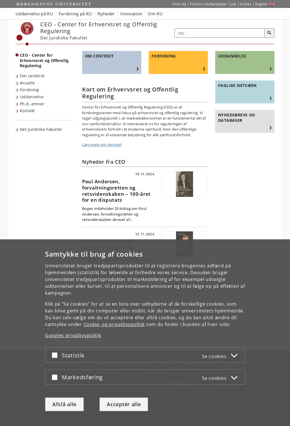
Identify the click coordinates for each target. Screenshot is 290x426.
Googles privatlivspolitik (73, 335)
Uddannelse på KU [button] (34, 13)
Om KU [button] (155, 13)
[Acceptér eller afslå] (56, 355)
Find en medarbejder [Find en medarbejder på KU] (208, 4)
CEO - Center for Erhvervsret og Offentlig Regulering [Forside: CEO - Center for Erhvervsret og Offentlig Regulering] (44, 60)
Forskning (29, 89)
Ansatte (27, 83)
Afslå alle (64, 404)
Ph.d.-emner (32, 104)
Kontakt (27, 110)
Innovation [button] (131, 13)
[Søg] (269, 33)
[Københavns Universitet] (25, 34)
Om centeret (32, 75)
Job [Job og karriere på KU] (233, 4)
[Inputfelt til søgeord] (219, 33)
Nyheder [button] (106, 13)
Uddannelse (32, 96)
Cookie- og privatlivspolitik (114, 324)
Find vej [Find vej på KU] (179, 4)
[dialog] (145, 332)
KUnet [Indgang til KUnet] (245, 4)
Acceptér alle (124, 404)
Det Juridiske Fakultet (41, 129)
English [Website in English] (261, 4)
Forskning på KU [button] (75, 13)
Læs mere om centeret (102, 144)
